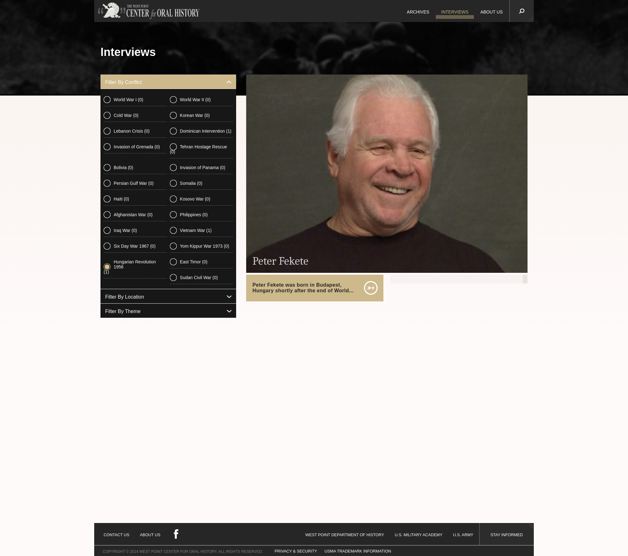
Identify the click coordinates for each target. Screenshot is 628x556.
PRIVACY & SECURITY (296, 551)
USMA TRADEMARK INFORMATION (357, 551)
